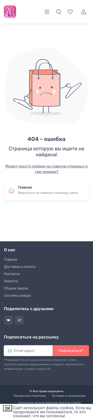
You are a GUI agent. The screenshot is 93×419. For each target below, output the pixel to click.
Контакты (12, 274)
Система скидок (17, 295)
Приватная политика (29, 396)
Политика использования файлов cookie (49, 403)
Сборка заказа (16, 288)
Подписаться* (70, 350)
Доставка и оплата (19, 267)
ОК (7, 408)
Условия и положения (69, 396)
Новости (11, 281)
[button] (58, 11)
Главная (10, 259)
